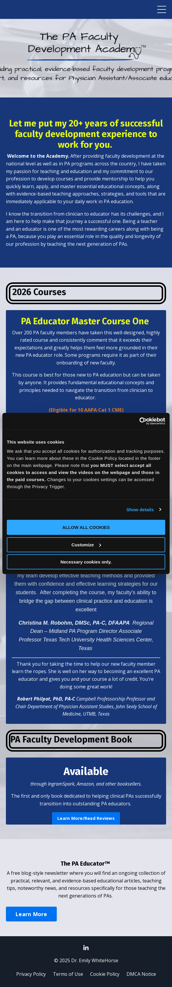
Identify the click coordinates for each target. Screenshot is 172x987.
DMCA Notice (141, 974)
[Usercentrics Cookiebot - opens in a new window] (139, 421)
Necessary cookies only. (85, 561)
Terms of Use (68, 974)
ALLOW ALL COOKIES (86, 527)
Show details (140, 509)
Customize (86, 544)
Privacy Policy (31, 974)
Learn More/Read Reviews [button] (86, 818)
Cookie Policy (104, 974)
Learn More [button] (31, 914)
